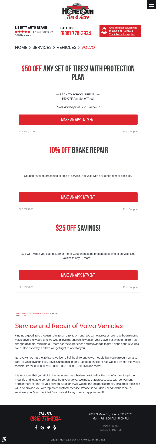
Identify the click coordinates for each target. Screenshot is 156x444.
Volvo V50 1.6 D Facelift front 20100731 (31, 313)
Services (42, 47)
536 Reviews (23, 35)
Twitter (48, 427)
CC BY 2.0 (25, 315)
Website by (110, 430)
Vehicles (66, 47)
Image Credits (110, 426)
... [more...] (92, 107)
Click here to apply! (122, 34)
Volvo (88, 47)
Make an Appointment (78, 119)
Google (42, 427)
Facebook (36, 427)
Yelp (55, 427)
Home (21, 47)
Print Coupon (130, 131)
